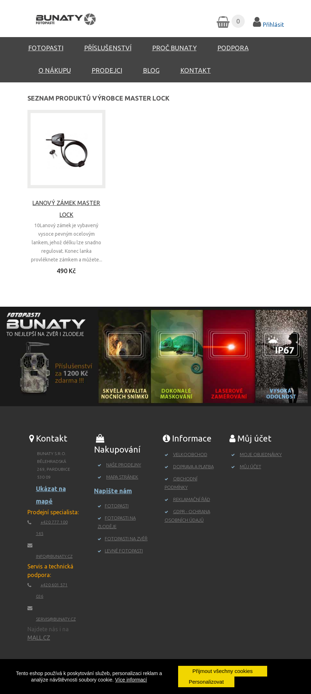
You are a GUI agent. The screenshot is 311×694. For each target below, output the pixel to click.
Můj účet (250, 466)
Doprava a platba (193, 466)
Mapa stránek (122, 476)
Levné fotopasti (124, 550)
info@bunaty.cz (54, 556)
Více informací (131, 680)
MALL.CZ (38, 637)
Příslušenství (107, 47)
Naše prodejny (123, 464)
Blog (151, 70)
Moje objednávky (261, 454)
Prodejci (107, 70)
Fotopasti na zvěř (126, 538)
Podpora (233, 47)
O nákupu (54, 70)
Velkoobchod (190, 454)
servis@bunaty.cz (56, 619)
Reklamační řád (191, 499)
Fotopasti (45, 47)
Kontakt (195, 70)
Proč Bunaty (174, 47)
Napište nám (113, 490)
